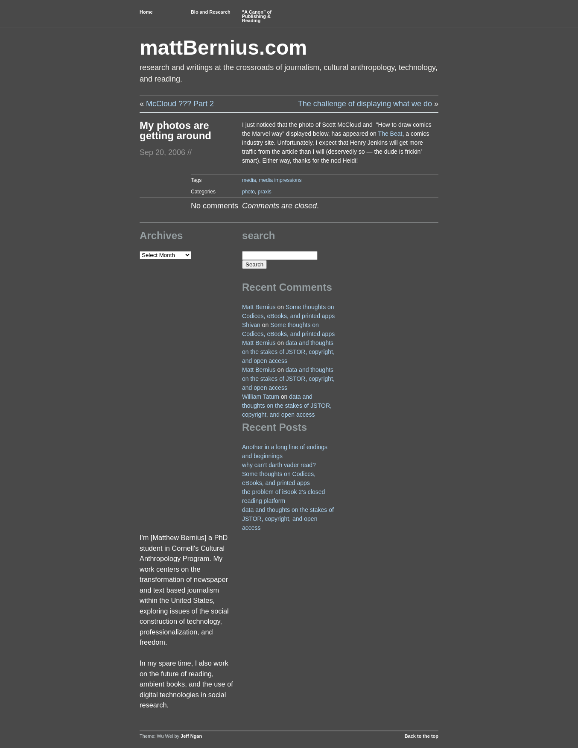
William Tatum (260, 396)
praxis (264, 192)
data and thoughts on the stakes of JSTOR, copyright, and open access (288, 351)
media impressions (280, 180)
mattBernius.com (223, 47)
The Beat (390, 133)
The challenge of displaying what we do (365, 103)
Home (146, 12)
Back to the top (421, 736)
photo (248, 192)
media (249, 180)
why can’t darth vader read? (279, 465)
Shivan (251, 324)
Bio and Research (211, 12)
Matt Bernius (259, 307)
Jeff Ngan (191, 736)
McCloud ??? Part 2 (180, 103)
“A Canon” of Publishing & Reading (256, 16)
